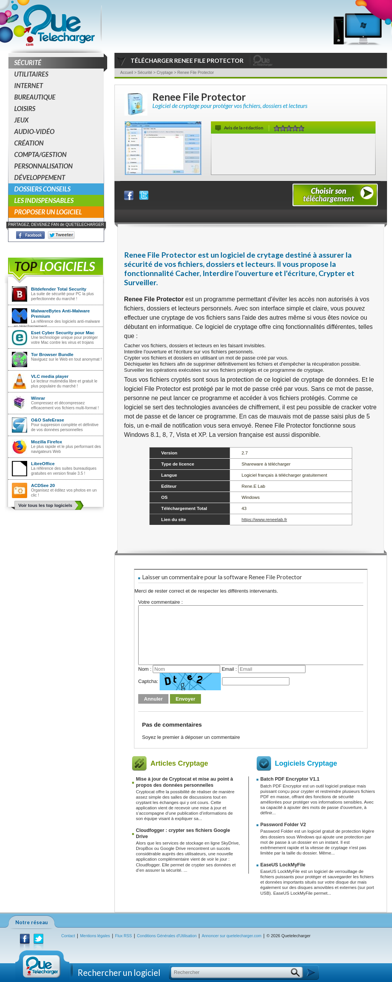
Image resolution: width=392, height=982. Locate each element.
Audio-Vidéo (34, 131)
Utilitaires (31, 74)
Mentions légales (95, 936)
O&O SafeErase (47, 419)
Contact (68, 936)
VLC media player (50, 376)
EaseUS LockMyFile (282, 865)
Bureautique (35, 97)
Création (29, 143)
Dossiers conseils (42, 189)
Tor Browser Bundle (52, 354)
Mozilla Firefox (46, 441)
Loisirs (24, 109)
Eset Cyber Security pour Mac (63, 332)
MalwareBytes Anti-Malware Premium (60, 313)
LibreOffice (43, 463)
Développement (39, 177)
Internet (28, 86)
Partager (133, 193)
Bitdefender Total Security (59, 288)
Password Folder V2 (283, 824)
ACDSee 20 (43, 485)
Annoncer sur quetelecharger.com (231, 936)
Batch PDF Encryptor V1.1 (290, 779)
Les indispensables (44, 200)
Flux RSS (123, 936)
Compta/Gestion (40, 154)
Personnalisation (43, 166)
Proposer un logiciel (48, 212)
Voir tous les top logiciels (45, 505)
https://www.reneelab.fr (264, 519)
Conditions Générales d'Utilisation (167, 936)
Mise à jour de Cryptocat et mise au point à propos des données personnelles (184, 782)
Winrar (38, 397)
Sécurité (59, 63)
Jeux (21, 120)
